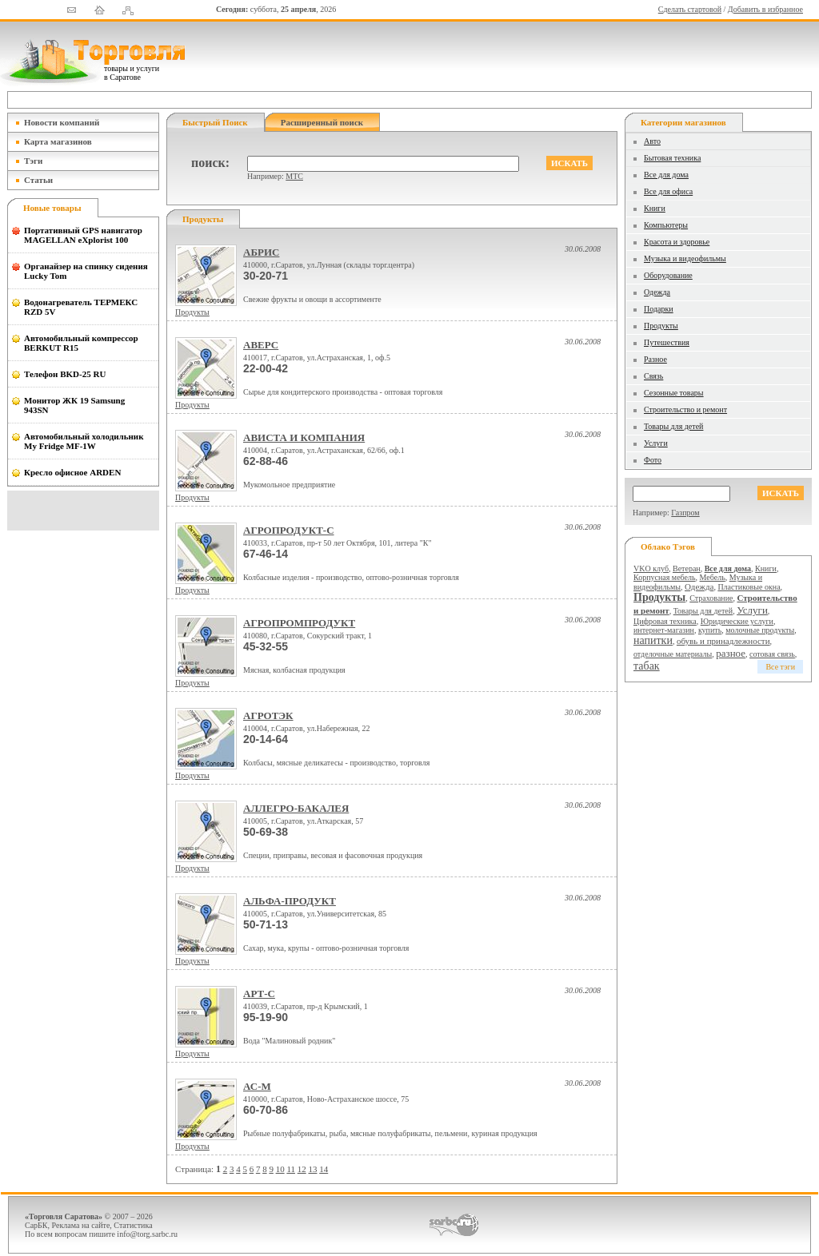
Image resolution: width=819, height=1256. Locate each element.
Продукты (192, 312)
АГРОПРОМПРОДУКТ (299, 623)
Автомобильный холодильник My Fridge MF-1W (84, 441)
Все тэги (780, 666)
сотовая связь (772, 654)
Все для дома (666, 174)
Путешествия (666, 342)
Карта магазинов (58, 141)
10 (280, 1169)
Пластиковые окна (748, 586)
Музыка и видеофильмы (685, 258)
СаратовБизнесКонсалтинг (453, 1225)
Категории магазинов (683, 122)
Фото (652, 459)
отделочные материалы (672, 654)
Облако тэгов (668, 546)
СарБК (36, 1225)
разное (730, 653)
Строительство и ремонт (685, 409)
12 (302, 1169)
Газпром (685, 512)
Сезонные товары (674, 392)
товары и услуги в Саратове (131, 72)
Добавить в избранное (765, 9)
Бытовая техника (672, 157)
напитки (653, 640)
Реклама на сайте (81, 1225)
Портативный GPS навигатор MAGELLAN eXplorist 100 (83, 234)
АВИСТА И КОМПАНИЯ (304, 437)
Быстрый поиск (215, 122)
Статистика (133, 1225)
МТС (294, 176)
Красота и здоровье (676, 241)
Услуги (656, 443)
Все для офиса (668, 191)
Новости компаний (61, 122)
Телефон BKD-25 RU (65, 374)
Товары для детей (673, 426)
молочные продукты (759, 630)
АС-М (257, 1086)
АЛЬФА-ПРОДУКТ (289, 901)
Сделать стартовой (689, 9)
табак (646, 666)
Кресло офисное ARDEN (72, 472)
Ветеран (687, 568)
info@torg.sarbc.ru (147, 1234)
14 (323, 1169)
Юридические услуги (737, 621)
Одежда (657, 292)
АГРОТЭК (268, 715)
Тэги (33, 160)
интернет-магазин (663, 630)
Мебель (712, 577)
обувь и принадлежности (723, 641)
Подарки (658, 308)
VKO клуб (651, 568)
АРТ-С (259, 994)
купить (709, 630)
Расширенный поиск (322, 122)
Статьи (38, 180)
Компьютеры (666, 225)
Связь (653, 376)
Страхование (711, 598)
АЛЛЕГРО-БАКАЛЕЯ (296, 808)
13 (312, 1169)
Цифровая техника (665, 621)
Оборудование (668, 275)
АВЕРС (260, 345)
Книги (654, 208)
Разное (655, 359)
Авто (652, 141)
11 (290, 1169)
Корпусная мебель (664, 577)
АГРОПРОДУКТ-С (288, 530)
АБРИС (261, 252)
